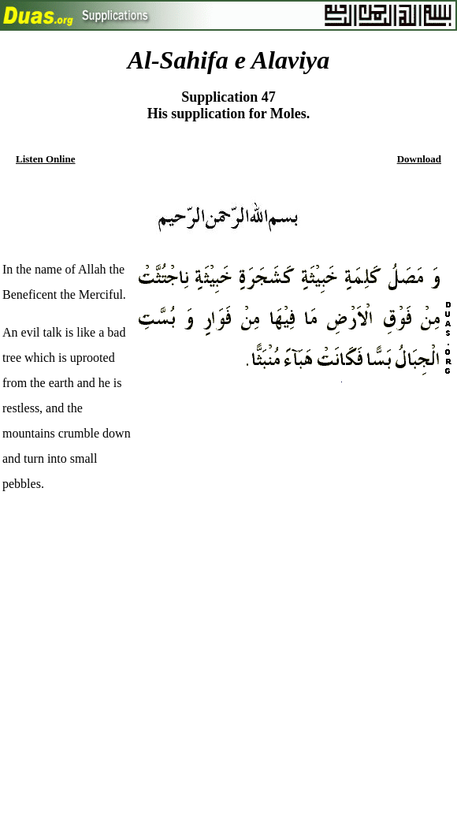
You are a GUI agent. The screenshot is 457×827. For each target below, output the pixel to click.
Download (419, 159)
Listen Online (46, 159)
